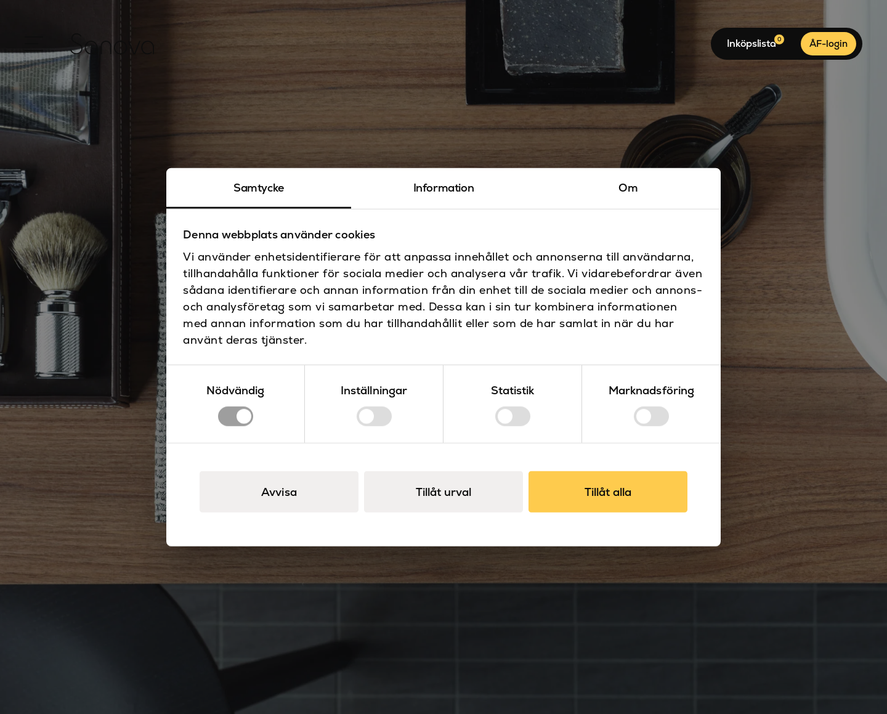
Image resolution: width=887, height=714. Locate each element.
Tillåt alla (608, 492)
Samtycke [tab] (258, 187)
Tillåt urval (443, 492)
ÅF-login (828, 43)
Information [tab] (443, 187)
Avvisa (279, 492)
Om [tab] (628, 187)
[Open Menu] (34, 44)
